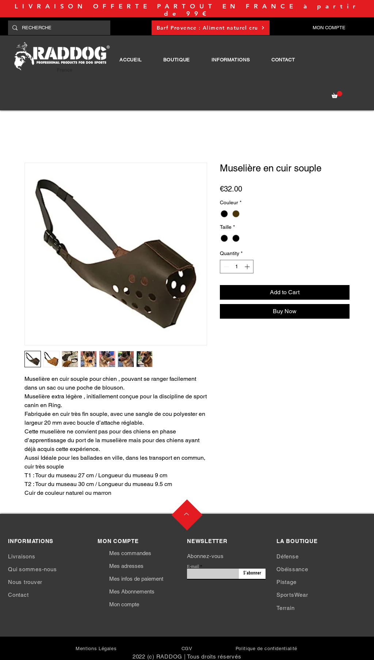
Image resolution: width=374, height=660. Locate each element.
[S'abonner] (252, 574)
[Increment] (247, 266)
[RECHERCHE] (58, 27)
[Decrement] (225, 266)
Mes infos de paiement (136, 579)
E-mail (193, 566)
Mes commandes (130, 553)
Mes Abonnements (131, 591)
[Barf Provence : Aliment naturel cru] (211, 27)
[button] (176, 59)
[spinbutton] (236, 266)
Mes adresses (126, 566)
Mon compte (124, 604)
